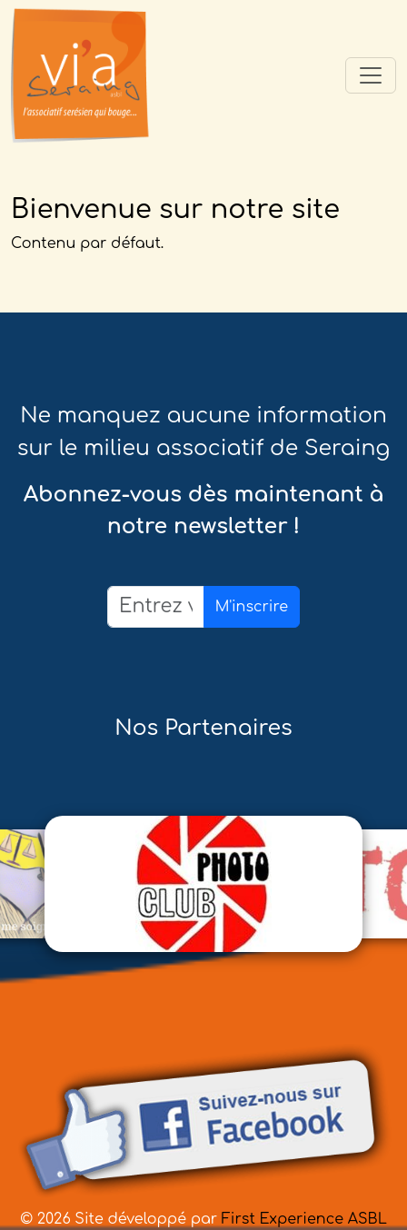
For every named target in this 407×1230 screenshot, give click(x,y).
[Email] (155, 606)
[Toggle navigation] (370, 75)
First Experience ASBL (304, 1219)
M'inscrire (251, 607)
